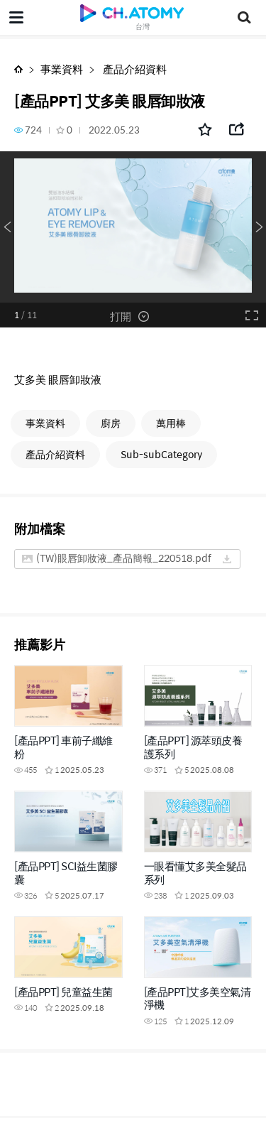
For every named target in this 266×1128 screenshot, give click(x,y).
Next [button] (259, 227)
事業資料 (61, 68)
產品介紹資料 (134, 68)
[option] (133, 226)
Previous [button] (7, 227)
